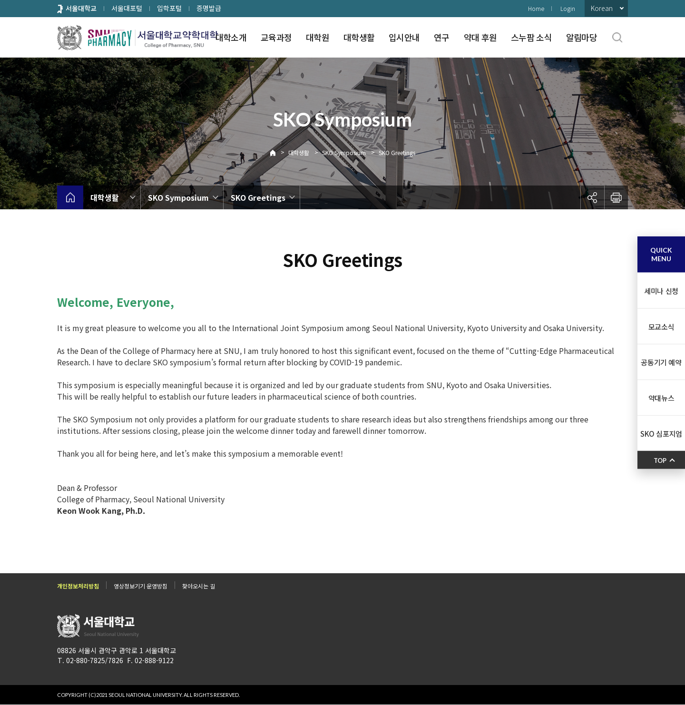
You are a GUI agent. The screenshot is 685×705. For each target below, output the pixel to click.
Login (567, 8)
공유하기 (592, 197)
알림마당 (581, 37)
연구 (442, 37)
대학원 (317, 37)
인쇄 (616, 197)
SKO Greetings (397, 152)
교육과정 (276, 37)
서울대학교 (81, 8)
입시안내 (404, 37)
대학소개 (230, 37)
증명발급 (208, 8)
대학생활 (358, 37)
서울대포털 (126, 8)
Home (536, 8)
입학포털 (169, 8)
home (70, 197)
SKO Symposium (344, 152)
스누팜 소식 (531, 37)
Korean (602, 8)
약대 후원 (480, 37)
